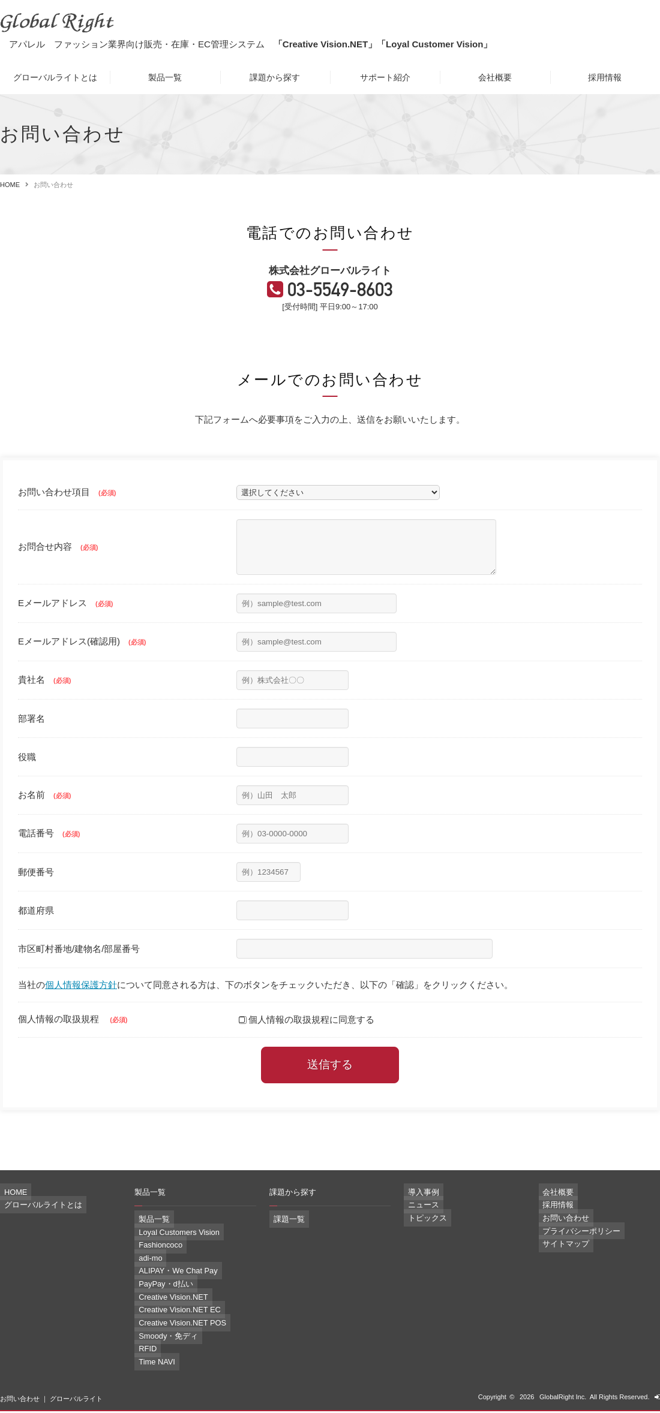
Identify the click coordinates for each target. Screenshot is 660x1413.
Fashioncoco (153, 1258)
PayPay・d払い (157, 1293)
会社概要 (495, 77)
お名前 (44, 811)
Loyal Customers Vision (168, 1247)
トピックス (420, 1231)
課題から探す (275, 77)
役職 (27, 773)
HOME (10, 184)
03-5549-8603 (342, 296)
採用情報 (605, 77)
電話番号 (49, 849)
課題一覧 (282, 1235)
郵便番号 (36, 888)
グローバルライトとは (55, 77)
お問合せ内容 (58, 558)
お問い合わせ (558, 1231)
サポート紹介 (385, 77)
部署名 (31, 735)
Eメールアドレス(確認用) (82, 657)
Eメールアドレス (65, 619)
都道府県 (36, 926)
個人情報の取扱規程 (73, 1035)
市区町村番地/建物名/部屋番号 (79, 965)
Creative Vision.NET (164, 1305)
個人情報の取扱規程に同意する (306, 1036)
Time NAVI (150, 1364)
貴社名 (44, 696)
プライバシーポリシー (572, 1243)
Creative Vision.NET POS (171, 1329)
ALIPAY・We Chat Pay (168, 1281)
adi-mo (144, 1270)
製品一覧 (165, 77)
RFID (142, 1352)
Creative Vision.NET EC (169, 1317)
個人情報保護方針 (81, 1001)
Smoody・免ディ (159, 1340)
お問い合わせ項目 (67, 499)
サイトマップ (558, 1254)
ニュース (417, 1219)
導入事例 (417, 1208)
